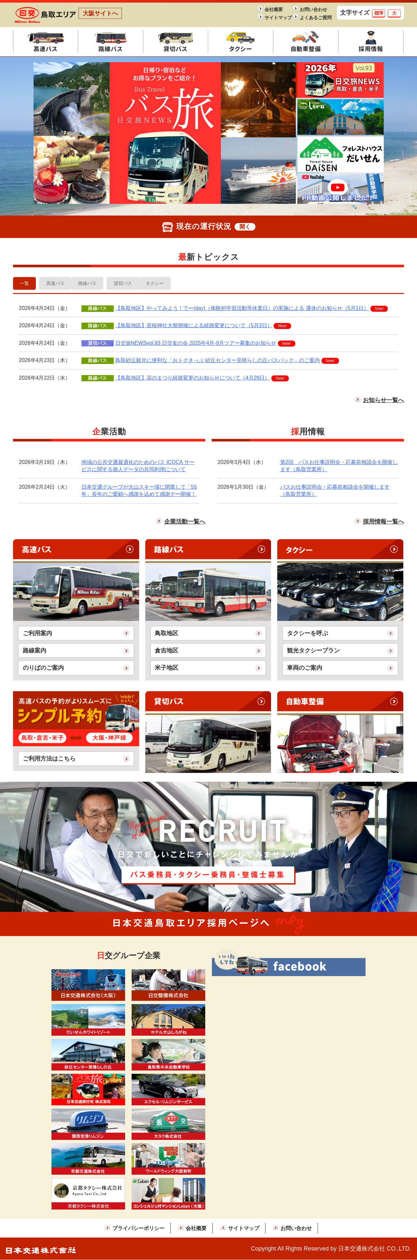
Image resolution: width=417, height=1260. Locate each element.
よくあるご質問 (314, 17)
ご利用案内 (37, 633)
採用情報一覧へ (383, 522)
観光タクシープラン (313, 651)
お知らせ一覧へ (383, 400)
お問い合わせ (313, 9)
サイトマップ (278, 17)
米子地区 (166, 668)
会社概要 (274, 9)
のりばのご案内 (43, 668)
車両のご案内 (304, 668)
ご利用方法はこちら (49, 759)
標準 (378, 13)
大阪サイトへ (100, 13)
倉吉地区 (166, 651)
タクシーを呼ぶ (307, 633)
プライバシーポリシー (138, 1228)
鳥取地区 (166, 633)
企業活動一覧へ (184, 522)
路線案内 (34, 651)
